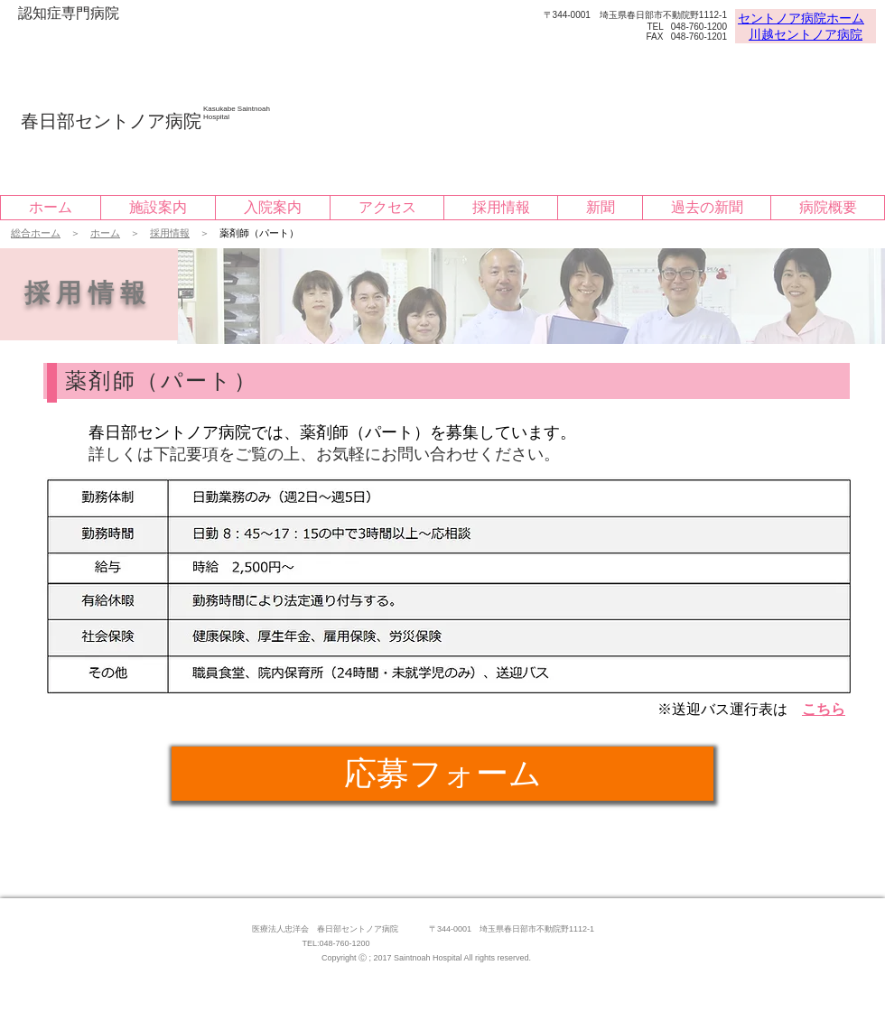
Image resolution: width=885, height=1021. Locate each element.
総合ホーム (36, 232)
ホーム (105, 232)
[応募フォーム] (442, 774)
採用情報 (170, 232)
